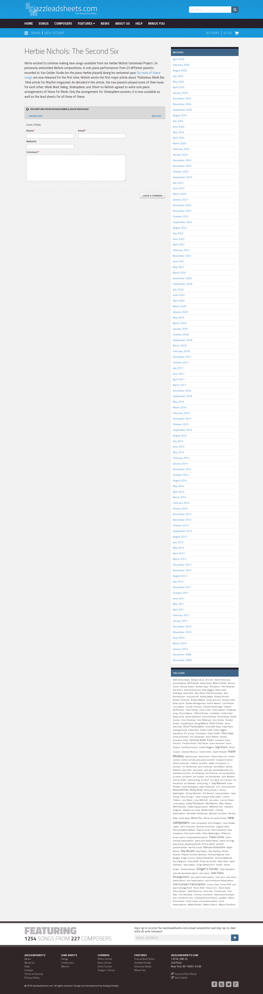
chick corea (205, 710)
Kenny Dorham (181, 790)
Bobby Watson (198, 700)
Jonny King (202, 783)
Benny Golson (187, 686)
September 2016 (182, 396)
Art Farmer (193, 683)
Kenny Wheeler (193, 793)
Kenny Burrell (228, 786)
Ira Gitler (203, 763)
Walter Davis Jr (210, 904)
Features (86, 23)
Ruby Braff (193, 861)
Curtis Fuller (227, 713)
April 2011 (178, 609)
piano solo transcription (206, 840)
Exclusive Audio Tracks (202, 740)
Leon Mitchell (201, 800)
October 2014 (181, 475)
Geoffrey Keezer (189, 747)
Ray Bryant (188, 851)
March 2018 (179, 345)
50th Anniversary (181, 680)
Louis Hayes (179, 803)
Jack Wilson (219, 766)
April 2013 (178, 553)
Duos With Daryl (213, 726)
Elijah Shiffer (214, 733)
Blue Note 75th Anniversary (208, 693)
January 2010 (180, 649)
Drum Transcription (193, 726)
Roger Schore (188, 858)
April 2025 (178, 87)
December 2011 (182, 587)
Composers (63, 23)
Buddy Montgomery (196, 703)
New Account (55, 32)
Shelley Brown (188, 869)
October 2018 (181, 334)
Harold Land (191, 756)
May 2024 (178, 132)
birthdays (177, 693)
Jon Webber (190, 783)
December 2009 (182, 654)
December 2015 (182, 419)
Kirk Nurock (208, 793)
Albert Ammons (222, 680)
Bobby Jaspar (206, 696)
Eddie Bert (193, 730)
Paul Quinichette (192, 833)
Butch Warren (214, 703)
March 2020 (179, 306)
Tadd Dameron (194, 891)
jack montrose (205, 766)
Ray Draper (201, 851)
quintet (220, 844)
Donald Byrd (187, 723)
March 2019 (179, 323)
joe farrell (187, 776)
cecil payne (178, 706)
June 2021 (178, 261)
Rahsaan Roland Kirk (214, 847)
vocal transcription (208, 901)
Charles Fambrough (212, 706)
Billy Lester (221, 690)
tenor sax (208, 891)
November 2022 (182, 211)
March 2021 (179, 273)
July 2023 (178, 183)
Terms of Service (33, 974)
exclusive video (222, 740)
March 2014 (179, 497)
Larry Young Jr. (187, 796)
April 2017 (178, 379)
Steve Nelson (179, 891)
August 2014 (180, 480)
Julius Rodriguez (190, 786)
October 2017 (181, 362)
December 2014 (182, 469)
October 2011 (181, 593)
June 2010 (178, 638)
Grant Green (205, 751)
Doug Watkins (201, 723)
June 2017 (178, 374)
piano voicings (227, 840)
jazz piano (198, 770)
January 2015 (180, 463)
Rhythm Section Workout (194, 854)
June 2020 (178, 295)
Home (28, 23)
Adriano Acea (197, 680)
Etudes (223, 736)
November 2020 (182, 278)
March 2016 (179, 407)
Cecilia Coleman (194, 706)
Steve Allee (199, 888)
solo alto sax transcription (185, 873)
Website (31, 141)
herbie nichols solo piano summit (198, 760)
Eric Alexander (197, 736)
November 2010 (182, 632)
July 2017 (178, 368)
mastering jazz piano (197, 806)
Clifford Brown (201, 713)
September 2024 (182, 110)
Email (81, 130)
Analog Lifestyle (111, 985)
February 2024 (181, 149)
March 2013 (179, 559)
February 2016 (181, 413)
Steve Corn (211, 888)
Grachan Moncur (189, 751)
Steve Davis (224, 888)
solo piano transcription (202, 877)
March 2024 (179, 143)
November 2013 (182, 520)
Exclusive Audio (142, 966)
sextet (219, 864)
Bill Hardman (228, 686)
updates (223, 897)
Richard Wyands (216, 854)
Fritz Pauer (202, 743)
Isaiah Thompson (217, 763)
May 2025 (178, 82)
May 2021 (178, 267)
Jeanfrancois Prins (181, 773)
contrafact (214, 713)
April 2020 (178, 301)
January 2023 (180, 199)
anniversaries (179, 683)
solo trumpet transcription (189, 884)
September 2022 (182, 222)
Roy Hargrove (179, 861)
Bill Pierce (178, 690)
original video (222, 826)
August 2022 (180, 228)
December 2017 (182, 357)
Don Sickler (218, 720)
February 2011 (181, 615)
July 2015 (178, 441)
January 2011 (180, 621)
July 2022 (178, 233)
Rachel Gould (195, 847)
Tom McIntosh (185, 894)
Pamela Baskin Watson (184, 830)
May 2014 (178, 486)
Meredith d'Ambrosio (197, 813)
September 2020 (182, 284)
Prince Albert (208, 844)
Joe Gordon (198, 776)
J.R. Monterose (189, 766)
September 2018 (182, 340)
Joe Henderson (213, 776)
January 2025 (180, 93)
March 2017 (179, 385)
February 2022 (181, 250)
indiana (194, 763)
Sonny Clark (213, 884)
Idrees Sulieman (181, 763)
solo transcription (195, 880)
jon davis (214, 780)
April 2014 (178, 492)
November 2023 (182, 166)
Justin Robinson (207, 786)
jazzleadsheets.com (223, 770)
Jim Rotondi (212, 773)
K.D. (218, 786)
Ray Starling (214, 851)
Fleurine (177, 743)
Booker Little (228, 700)
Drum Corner (216, 723)
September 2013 (182, 531)
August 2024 (180, 115)
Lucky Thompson (195, 803)
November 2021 (182, 256)
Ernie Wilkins (212, 736)
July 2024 (178, 121)
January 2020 (180, 312)
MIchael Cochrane (218, 813)
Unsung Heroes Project (205, 897)
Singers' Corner (106, 970)
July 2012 (178, 581)
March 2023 (179, 194)
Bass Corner (220, 683)
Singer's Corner (207, 868)
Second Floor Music (186, 974)
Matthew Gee (216, 806)
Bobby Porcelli (221, 696)
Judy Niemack (219, 783)
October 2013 (181, 525)
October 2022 (181, 216)
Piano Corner (216, 837)
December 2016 (182, 391)
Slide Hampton (227, 869)
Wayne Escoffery (227, 904)
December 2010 (182, 626)
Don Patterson (204, 720)
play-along (178, 844)
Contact (28, 970)
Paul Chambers (218, 830)
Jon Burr (205, 780)
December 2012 (182, 565)
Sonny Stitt (225, 884)
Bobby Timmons (181, 700)
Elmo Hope (228, 733)
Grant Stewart (220, 751)
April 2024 (178, 138)
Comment (32, 152)
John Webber (228, 776)
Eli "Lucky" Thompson (195, 733)
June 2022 (178, 239)
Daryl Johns (178, 716)
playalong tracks (193, 844)
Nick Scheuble (188, 826)
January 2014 (180, 508)
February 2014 (181, 503)
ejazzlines (178, 733)
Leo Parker (187, 800)
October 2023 (181, 171)
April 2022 (178, 244)
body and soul (214, 700)
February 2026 (181, 65)
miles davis (184, 818)
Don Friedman (189, 720)
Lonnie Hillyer (227, 800)
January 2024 (180, 155)
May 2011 (178, 604)
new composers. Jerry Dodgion (206, 823)
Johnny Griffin (180, 780)
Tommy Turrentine (203, 894)
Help (139, 23)
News (105, 23)
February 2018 (181, 351)
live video (214, 800)
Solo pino (220, 877)
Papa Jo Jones (203, 830)
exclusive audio (180, 740)
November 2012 (182, 570)
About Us (122, 23)
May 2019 (178, 317)
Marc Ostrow (225, 803)
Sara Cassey (189, 864)
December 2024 (182, 98)
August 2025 (180, 70)
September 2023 (182, 177)
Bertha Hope (202, 686)
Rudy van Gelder (208, 861)
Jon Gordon (226, 780)
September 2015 (182, 430)
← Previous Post (34, 116)
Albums (65, 966)
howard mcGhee (224, 760)
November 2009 (182, 660)
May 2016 (178, 402)
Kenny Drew (196, 790)
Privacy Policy (32, 978)
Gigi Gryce (221, 747)
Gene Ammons (216, 743)
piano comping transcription (194, 837)
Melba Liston (207, 810)
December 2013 (182, 514)
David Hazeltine (193, 716)
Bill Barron (215, 686)
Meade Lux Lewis (191, 810)
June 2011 (178, 598)
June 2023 (178, 188)
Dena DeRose (209, 716)
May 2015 (178, 452)
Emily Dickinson (181, 736)
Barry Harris (206, 683)
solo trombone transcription (219, 880)
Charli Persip (191, 710)
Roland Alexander (205, 858)
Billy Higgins (208, 690)
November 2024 (182, 104)
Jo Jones (177, 776)
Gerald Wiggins (206, 747)
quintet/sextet (180, 847)
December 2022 (182, 205)
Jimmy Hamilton (227, 773)
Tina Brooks (220, 891)
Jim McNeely (198, 773)
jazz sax (208, 770)
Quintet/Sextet (142, 962)
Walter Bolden (195, 904)
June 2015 (178, 447)
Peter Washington (211, 833)
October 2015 (181, 424)
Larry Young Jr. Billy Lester (208, 796)
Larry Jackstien (222, 793)
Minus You (156, 23)
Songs (44, 23)
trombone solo (185, 897)
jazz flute (187, 770)
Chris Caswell (218, 710)
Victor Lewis (192, 901)
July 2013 (178, 542)
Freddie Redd (189, 743)
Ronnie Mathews (223, 858)
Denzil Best (223, 716)
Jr (209, 783)
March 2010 (179, 643)
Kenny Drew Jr (211, 790)
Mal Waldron (211, 803)
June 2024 (178, 127)
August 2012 (180, 576)
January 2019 (180, 329)
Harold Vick (204, 756)
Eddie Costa (206, 730)
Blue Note (188, 693)
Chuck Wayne (185, 713)
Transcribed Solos (144, 959)
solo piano (204, 873)
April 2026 (178, 59)
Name (29, 130)
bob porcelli (193, 696)
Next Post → (157, 116)
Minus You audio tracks (214, 818)
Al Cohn (209, 680)
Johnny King (194, 780)
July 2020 (178, 289)
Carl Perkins (228, 703)
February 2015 (181, 458)
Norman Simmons (205, 826)
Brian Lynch (178, 703)
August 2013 (180, 537)
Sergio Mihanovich (205, 864)
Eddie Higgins (220, 730)
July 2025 (178, 76)
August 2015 (180, 435)
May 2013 (178, 548)
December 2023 (182, 160)
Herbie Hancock (219, 756)
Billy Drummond (192, 690)
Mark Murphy (179, 806)
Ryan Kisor (223, 861)
